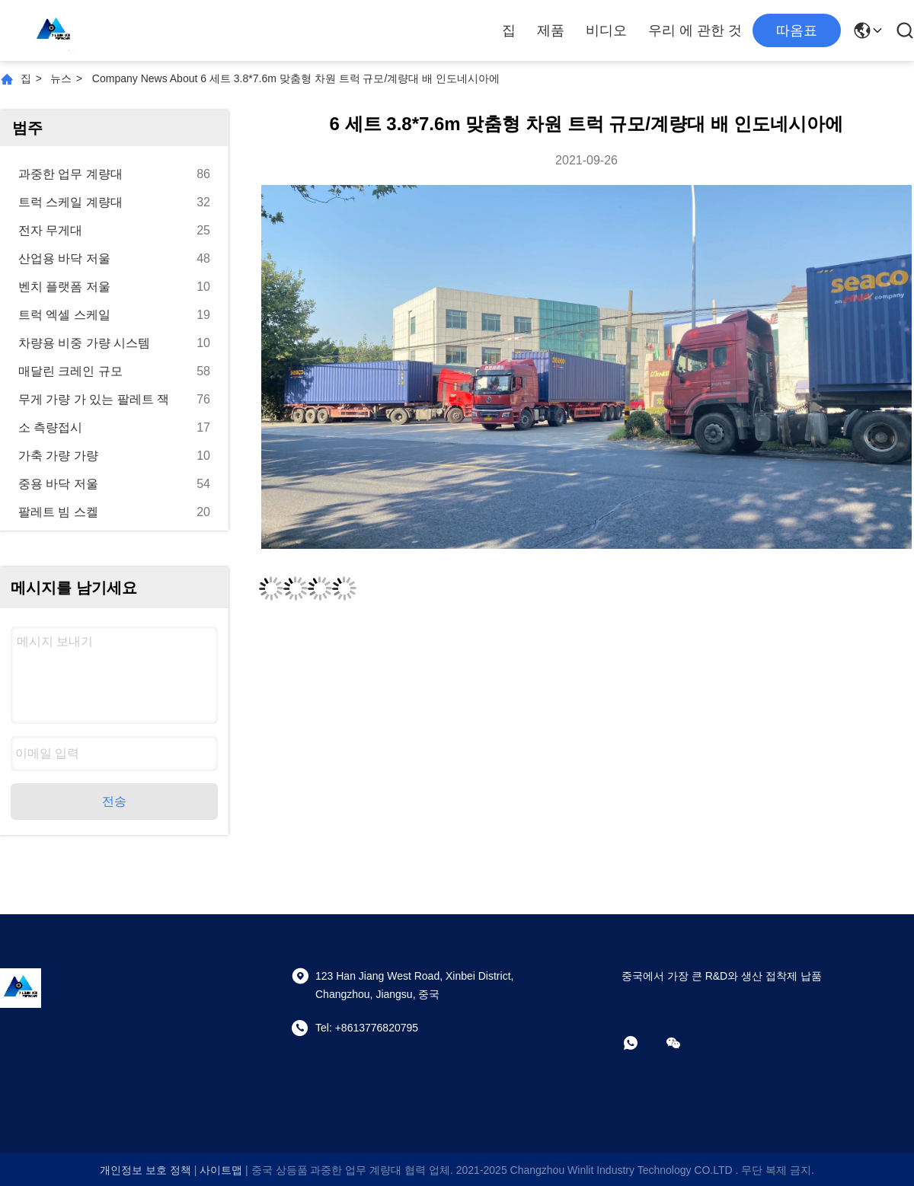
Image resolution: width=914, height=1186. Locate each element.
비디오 (606, 30)
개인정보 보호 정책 (145, 1170)
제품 (550, 30)
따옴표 (796, 30)
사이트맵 (221, 1170)
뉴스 (61, 78)
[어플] (641, 1043)
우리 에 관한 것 (695, 30)
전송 (114, 801)
